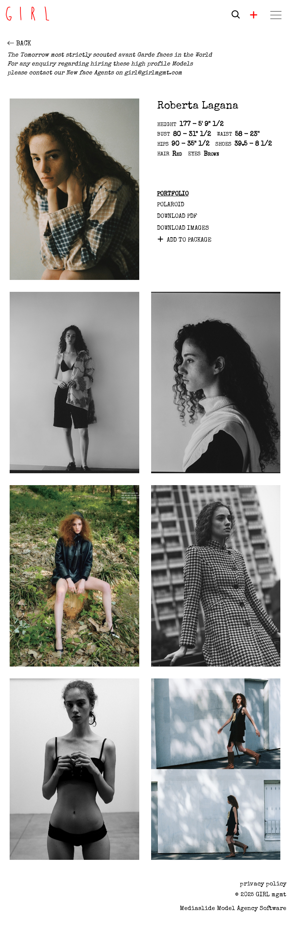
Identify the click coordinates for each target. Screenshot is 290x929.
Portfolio (173, 194)
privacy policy (263, 884)
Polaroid (170, 205)
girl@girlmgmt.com (153, 73)
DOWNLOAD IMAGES (183, 229)
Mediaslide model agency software (233, 909)
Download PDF (177, 217)
